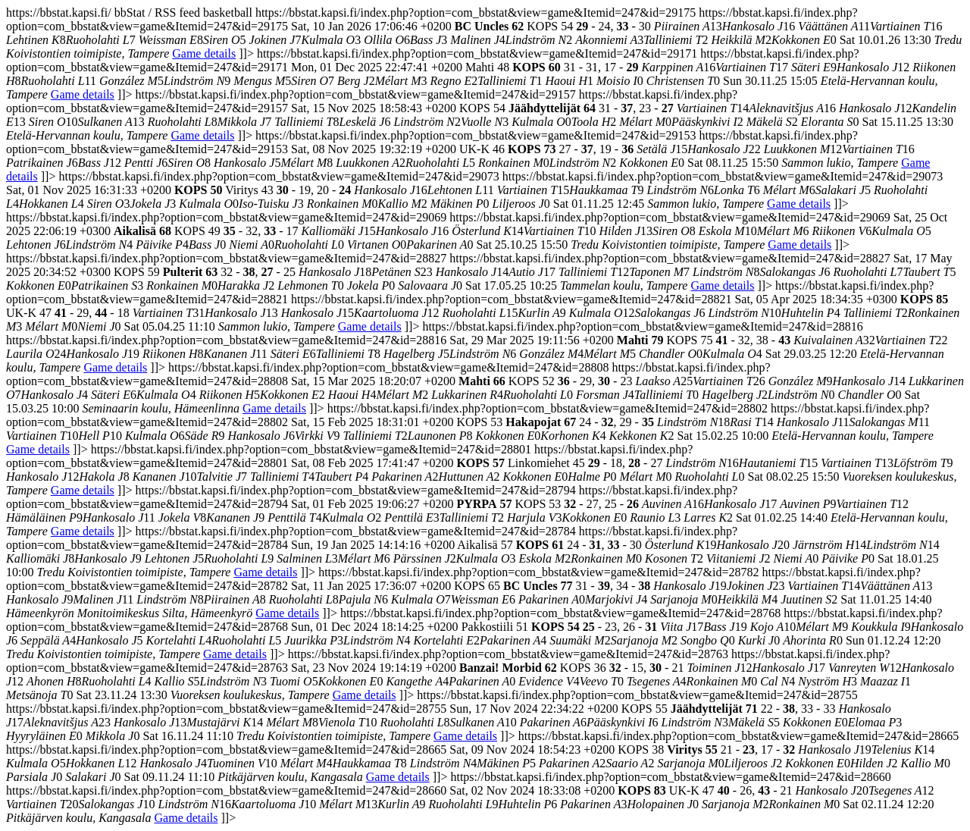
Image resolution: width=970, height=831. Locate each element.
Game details (204, 53)
